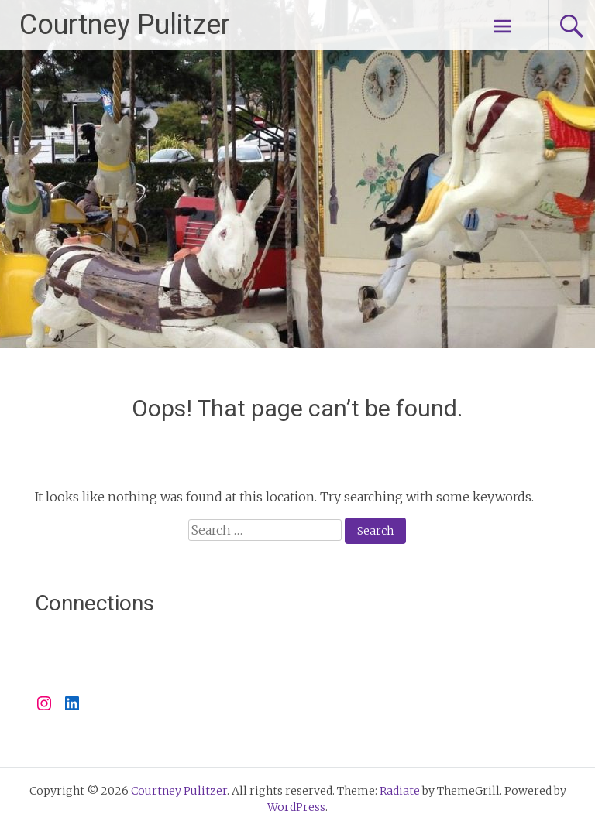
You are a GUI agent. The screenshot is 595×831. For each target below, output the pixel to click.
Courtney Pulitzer (124, 25)
